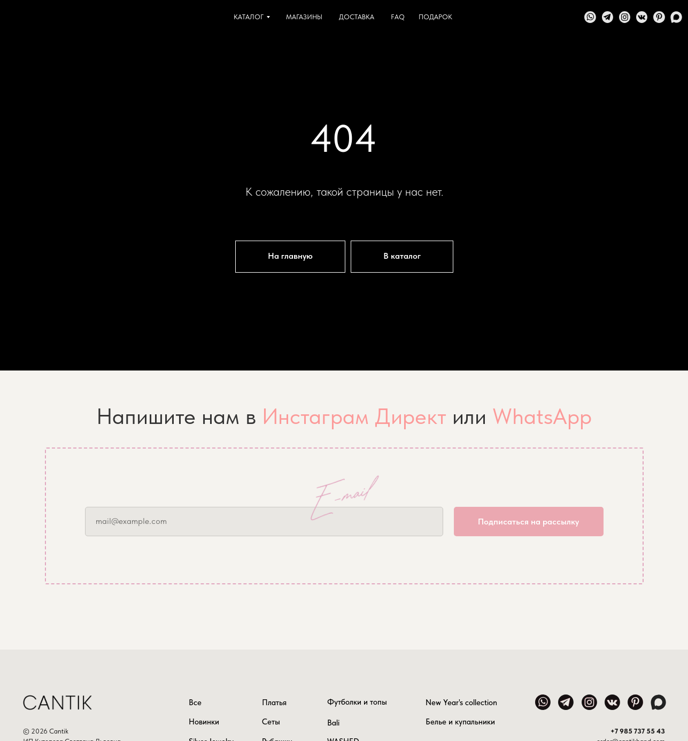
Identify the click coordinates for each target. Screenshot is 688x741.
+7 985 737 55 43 (637, 731)
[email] (264, 521)
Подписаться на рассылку (528, 521)
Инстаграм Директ (354, 416)
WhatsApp (542, 416)
